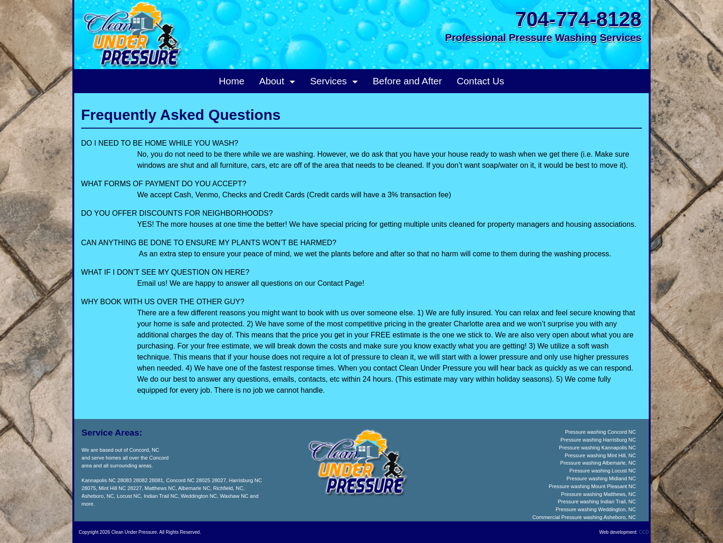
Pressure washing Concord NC (600, 432)
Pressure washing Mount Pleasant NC (592, 486)
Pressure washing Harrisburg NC (598, 440)
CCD (644, 532)
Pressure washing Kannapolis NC (597, 447)
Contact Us (480, 81)
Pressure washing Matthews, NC (598, 494)
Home (231, 81)
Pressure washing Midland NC (601, 478)
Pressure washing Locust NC (602, 470)
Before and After (407, 81)
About (273, 81)
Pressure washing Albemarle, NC (598, 463)
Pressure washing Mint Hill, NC (600, 455)
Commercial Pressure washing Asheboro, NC (584, 517)
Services (330, 81)
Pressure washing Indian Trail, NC (597, 501)
